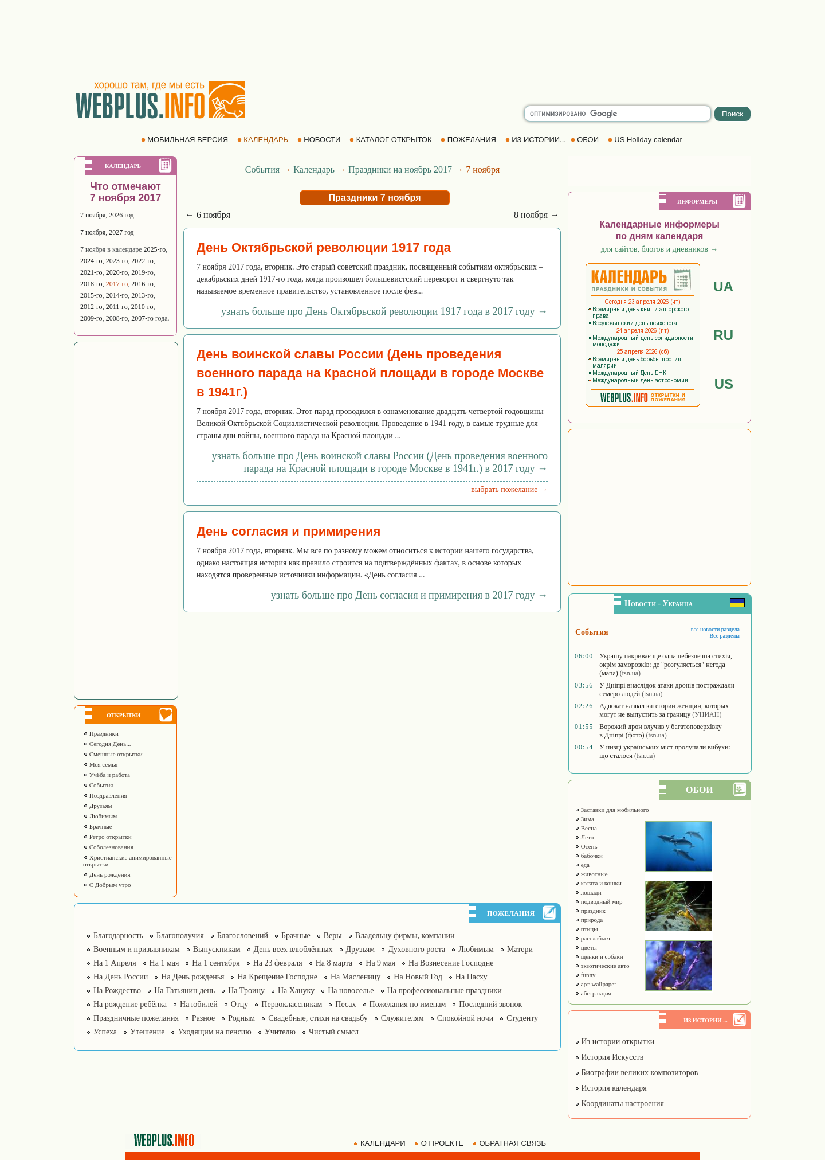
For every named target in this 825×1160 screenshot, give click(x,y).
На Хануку (296, 990)
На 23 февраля (277, 963)
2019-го (142, 272)
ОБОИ (586, 139)
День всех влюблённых (293, 949)
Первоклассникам (291, 1004)
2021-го (91, 272)
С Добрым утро (107, 884)
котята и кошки (598, 883)
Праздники (101, 733)
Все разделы (724, 635)
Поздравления (105, 795)
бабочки (589, 855)
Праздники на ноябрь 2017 (400, 169)
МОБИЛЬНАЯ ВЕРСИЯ (185, 139)
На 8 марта (334, 963)
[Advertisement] (412, 40)
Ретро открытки (107, 836)
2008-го (117, 318)
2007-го (142, 318)
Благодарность (118, 935)
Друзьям (97, 805)
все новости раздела (715, 629)
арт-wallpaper (595, 984)
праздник (590, 910)
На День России (120, 976)
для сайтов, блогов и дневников (659, 249)
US (723, 384)
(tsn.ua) (630, 673)
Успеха (105, 1032)
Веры (333, 935)
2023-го (117, 261)
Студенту (522, 1018)
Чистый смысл (334, 1032)
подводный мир (599, 901)
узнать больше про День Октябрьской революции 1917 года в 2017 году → (384, 311)
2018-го (91, 284)
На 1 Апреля (114, 963)
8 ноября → (536, 215)
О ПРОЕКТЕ (440, 1143)
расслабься (592, 938)
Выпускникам (217, 949)
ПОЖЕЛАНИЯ (469, 139)
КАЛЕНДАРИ (380, 1143)
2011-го (117, 307)
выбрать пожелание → (509, 489)
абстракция (593, 993)
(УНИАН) (706, 714)
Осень (586, 846)
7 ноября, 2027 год (107, 232)
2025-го (155, 249)
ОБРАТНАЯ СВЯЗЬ (510, 1143)
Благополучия (180, 935)
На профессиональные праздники (444, 990)
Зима (584, 818)
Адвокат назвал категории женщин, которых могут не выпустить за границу (664, 710)
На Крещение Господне (277, 976)
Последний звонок (490, 1004)
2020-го (117, 272)
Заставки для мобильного (612, 809)
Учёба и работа (106, 774)
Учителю (280, 1032)
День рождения (107, 874)
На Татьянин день (184, 990)
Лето (584, 837)
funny (585, 974)
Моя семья (100, 764)
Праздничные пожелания (136, 1018)
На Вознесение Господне (450, 963)
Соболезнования (108, 846)
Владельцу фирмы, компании (405, 935)
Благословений (242, 935)
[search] (617, 114)
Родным (241, 1018)
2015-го (91, 295)
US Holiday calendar (646, 139)
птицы (586, 928)
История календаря (611, 1088)
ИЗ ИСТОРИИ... (536, 139)
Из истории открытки (614, 1041)
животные (591, 873)
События (98, 785)
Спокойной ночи (465, 1018)
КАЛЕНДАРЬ (263, 139)
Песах (345, 1004)
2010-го (142, 307)
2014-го (117, 295)
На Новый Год (418, 976)
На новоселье (351, 990)
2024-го (91, 261)
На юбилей (199, 1004)
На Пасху (471, 976)
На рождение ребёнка (130, 1004)
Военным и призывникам (136, 949)
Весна (586, 828)
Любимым (100, 816)
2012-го (91, 307)
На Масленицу (355, 976)
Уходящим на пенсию (214, 1032)
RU (723, 335)
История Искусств (609, 1057)
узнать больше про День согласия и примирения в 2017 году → (409, 595)
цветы (586, 947)
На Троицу (246, 990)
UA (723, 286)
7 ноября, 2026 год (107, 215)
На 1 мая (164, 963)
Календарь (314, 169)
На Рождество (117, 990)
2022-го (142, 261)
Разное (203, 1018)
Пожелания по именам (408, 1004)
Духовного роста (416, 949)
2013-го (142, 295)
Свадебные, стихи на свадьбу (318, 1018)
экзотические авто (602, 965)
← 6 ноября (207, 215)
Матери (520, 949)
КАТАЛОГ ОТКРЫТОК (391, 139)
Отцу (240, 1004)
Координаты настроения (619, 1103)
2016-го (142, 284)
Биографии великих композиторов (636, 1072)
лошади (588, 892)
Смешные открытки (113, 754)
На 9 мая (380, 963)
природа (589, 919)
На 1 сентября (215, 963)
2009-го (91, 318)
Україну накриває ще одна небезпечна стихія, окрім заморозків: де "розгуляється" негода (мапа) (665, 664)
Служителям (402, 1018)
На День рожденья (192, 976)
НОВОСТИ (320, 139)
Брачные (97, 826)
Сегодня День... (107, 743)
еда (582, 864)
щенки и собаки (599, 956)
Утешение (147, 1032)
